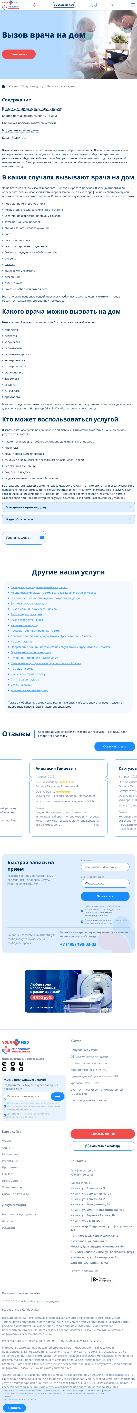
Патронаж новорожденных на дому (34, 658)
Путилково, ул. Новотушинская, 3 (95, 1235)
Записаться (19, 54)
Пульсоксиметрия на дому (28, 674)
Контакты (78, 1161)
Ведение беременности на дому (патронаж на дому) (45, 598)
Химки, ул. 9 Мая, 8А (85, 1221)
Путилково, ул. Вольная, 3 (89, 1241)
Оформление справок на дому (31, 652)
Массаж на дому (21, 641)
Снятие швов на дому (25, 679)
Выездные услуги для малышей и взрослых (39, 587)
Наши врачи (10, 1154)
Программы (10, 1167)
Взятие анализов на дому (27, 603)
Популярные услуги (84, 1050)
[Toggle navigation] (133, 4)
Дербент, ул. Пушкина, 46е (89, 1263)
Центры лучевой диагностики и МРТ (94, 1076)
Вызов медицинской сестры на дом (34, 609)
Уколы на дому (20, 685)
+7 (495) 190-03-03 (78, 944)
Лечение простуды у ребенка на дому (35, 630)
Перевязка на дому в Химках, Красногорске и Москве (46, 663)
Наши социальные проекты (89, 1100)
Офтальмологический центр (89, 1056)
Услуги (76, 1040)
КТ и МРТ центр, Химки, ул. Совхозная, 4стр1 (102, 1252)
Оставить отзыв (114, 746)
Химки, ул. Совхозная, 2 (88, 1199)
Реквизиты (9, 1227)
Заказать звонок (103, 1134)
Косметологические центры (89, 1070)
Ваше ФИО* (87, 860)
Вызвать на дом (64, 4)
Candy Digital (30, 1309)
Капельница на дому (24, 625)
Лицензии (8, 1221)
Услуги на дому (17, 538)
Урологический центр (85, 1083)
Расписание (10, 1161)
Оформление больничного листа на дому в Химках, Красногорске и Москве (61, 647)
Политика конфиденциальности (23, 1293)
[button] (42, 537)
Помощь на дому (22, 668)
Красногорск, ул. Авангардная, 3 (94, 1257)
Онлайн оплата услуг (16, 1194)
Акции (6, 1147)
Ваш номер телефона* (92, 876)
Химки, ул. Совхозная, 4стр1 (91, 1193)
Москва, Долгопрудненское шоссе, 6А (97, 1246)
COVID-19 (8, 1174)
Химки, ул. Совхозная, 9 (88, 1188)
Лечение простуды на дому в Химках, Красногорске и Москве (51, 636)
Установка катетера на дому (29, 690)
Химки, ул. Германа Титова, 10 (93, 1215)
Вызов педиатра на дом (26, 614)
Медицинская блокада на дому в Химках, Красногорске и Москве (53, 592)
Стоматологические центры (89, 1063)
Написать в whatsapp (103, 1146)
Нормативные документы (19, 1214)
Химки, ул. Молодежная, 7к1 (91, 1204)
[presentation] (29, 779)
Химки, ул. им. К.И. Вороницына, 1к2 (97, 1210)
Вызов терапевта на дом (27, 620)
